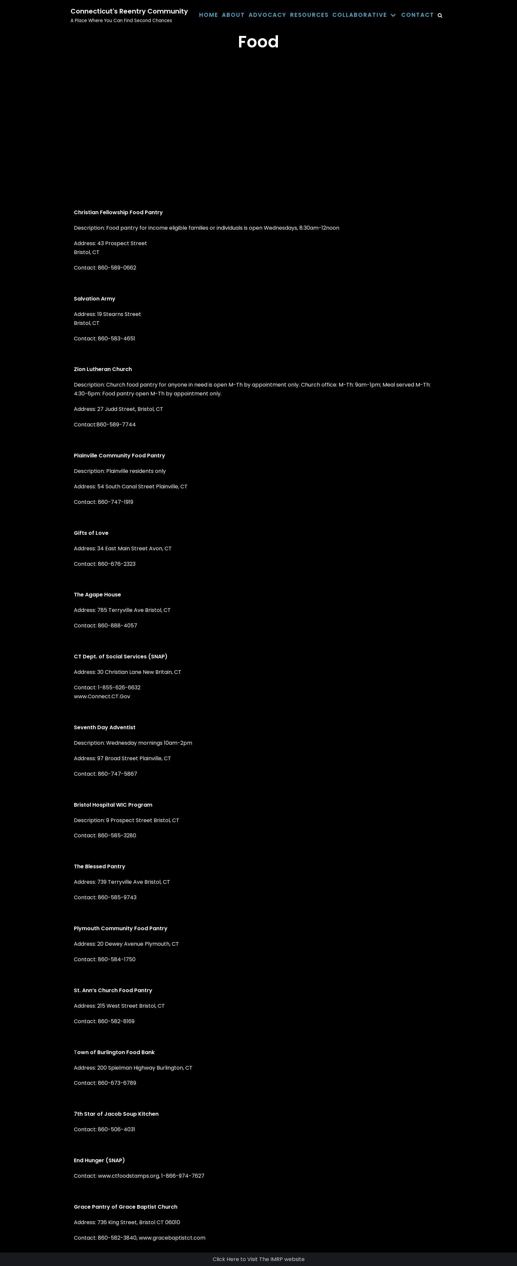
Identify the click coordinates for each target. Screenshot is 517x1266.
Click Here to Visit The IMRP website (259, 1259)
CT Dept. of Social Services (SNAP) (120, 656)
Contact (417, 15)
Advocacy (268, 15)
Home (208, 15)
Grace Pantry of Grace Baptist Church (125, 1207)
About (233, 15)
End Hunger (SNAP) (99, 1160)
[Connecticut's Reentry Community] (129, 15)
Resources (309, 15)
